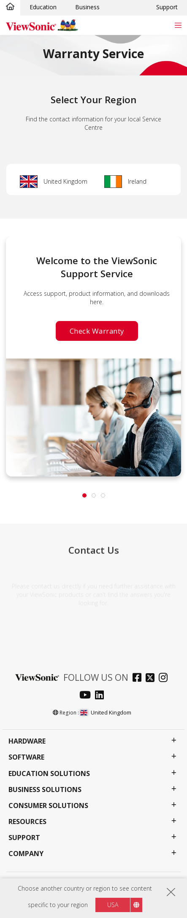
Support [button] (24, 838)
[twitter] (152, 678)
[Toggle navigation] (178, 25)
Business (87, 7)
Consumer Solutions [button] (48, 806)
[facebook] (139, 678)
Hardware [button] (27, 741)
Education (43, 7)
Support (167, 7)
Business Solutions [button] (44, 790)
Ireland (137, 181)
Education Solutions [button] (49, 774)
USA (112, 905)
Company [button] (25, 854)
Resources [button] (27, 822)
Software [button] (26, 757)
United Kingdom (65, 181)
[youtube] (87, 696)
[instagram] (165, 678)
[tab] (84, 495)
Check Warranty (97, 330)
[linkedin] (101, 696)
